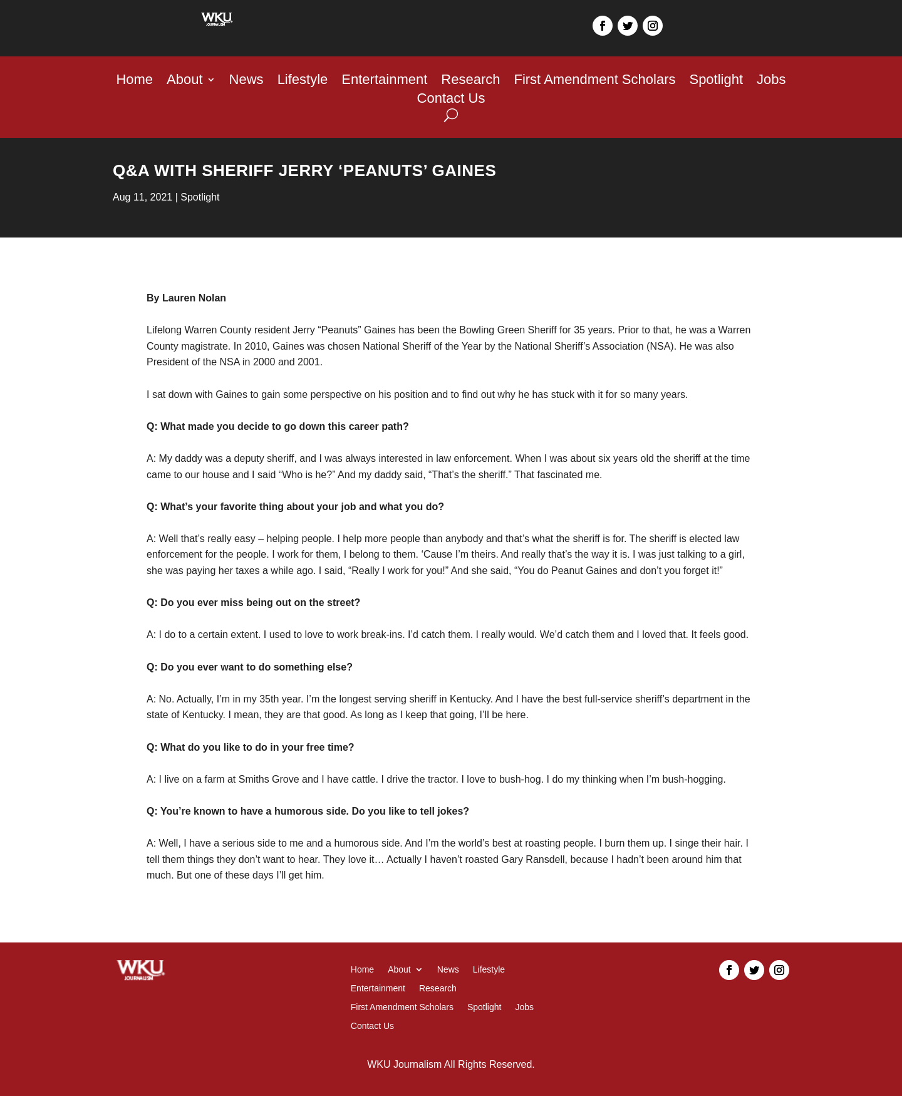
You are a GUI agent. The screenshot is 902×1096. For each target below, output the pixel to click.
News (246, 81)
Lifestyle (302, 81)
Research (470, 81)
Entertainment (384, 81)
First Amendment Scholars (594, 81)
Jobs (771, 81)
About (185, 81)
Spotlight (716, 81)
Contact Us (451, 100)
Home (134, 81)
